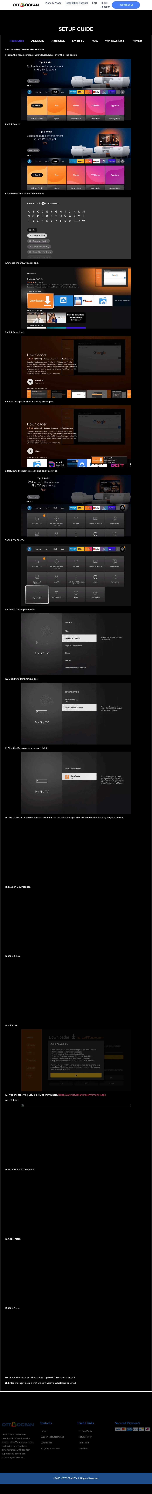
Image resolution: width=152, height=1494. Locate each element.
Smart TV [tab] (78, 40)
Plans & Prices (53, 3)
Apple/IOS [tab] (58, 40)
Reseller (105, 6)
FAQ (94, 3)
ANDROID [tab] (37, 40)
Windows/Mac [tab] (114, 40)
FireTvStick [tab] (17, 40)
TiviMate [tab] (136, 40)
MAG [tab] (95, 40)
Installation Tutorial (77, 3)
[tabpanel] (76, 717)
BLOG (104, 3)
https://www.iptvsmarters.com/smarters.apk (82, 1094)
